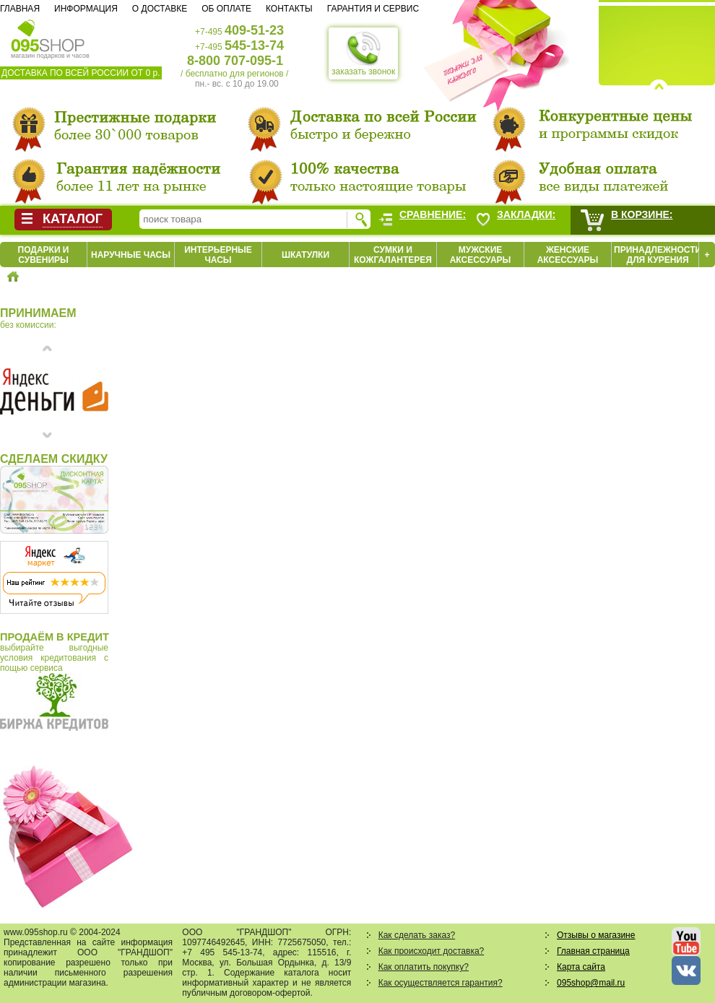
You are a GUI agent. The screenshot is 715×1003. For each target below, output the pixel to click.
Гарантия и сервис (373, 9)
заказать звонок (363, 53)
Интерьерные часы (218, 255)
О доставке (159, 9)
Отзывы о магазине (596, 935)
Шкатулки (305, 255)
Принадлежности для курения (657, 255)
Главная (20, 9)
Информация (86, 9)
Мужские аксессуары (480, 255)
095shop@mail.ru (591, 983)
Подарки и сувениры (43, 255)
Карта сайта (581, 967)
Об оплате (226, 9)
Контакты (289, 9)
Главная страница (593, 951)
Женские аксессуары (568, 255)
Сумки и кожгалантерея (393, 255)
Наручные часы (130, 255)
